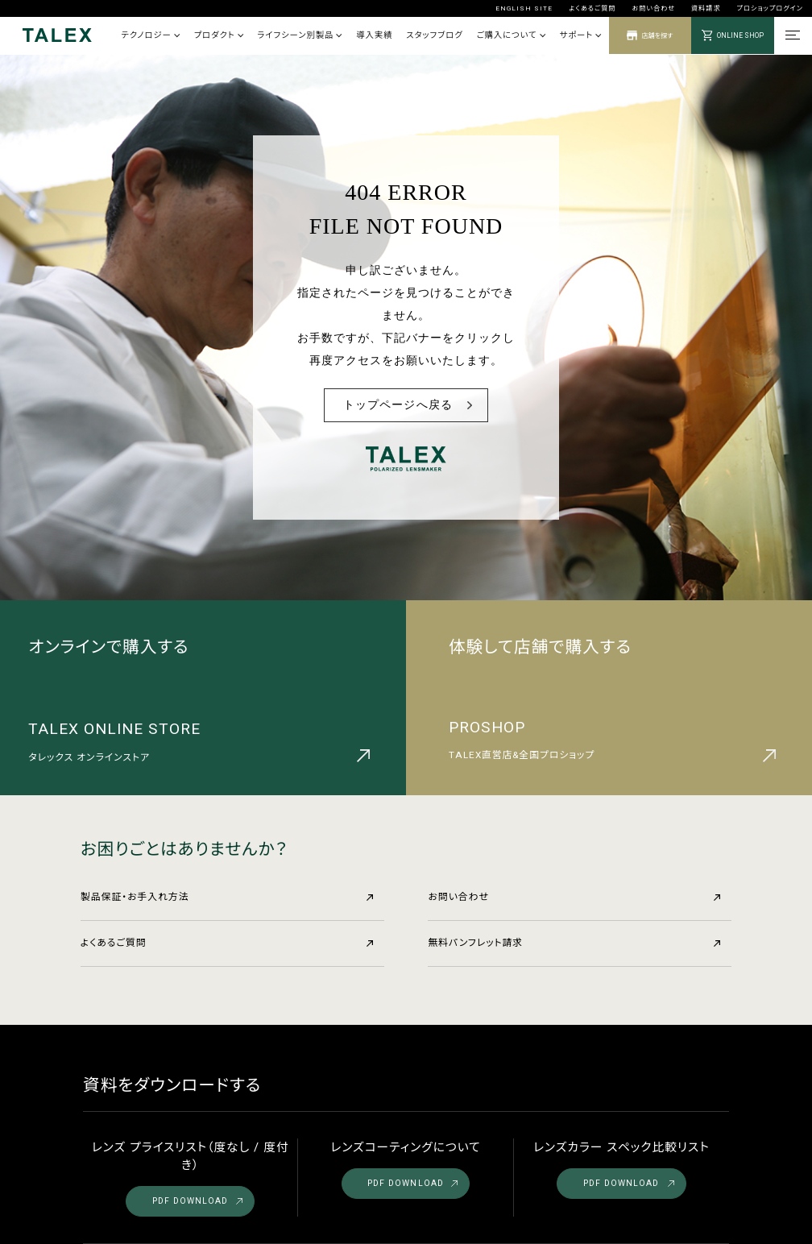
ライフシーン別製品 (299, 35)
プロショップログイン (770, 8)
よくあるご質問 (592, 8)
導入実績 (374, 35)
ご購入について (510, 35)
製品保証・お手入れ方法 (227, 896)
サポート (580, 35)
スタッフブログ (434, 35)
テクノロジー (150, 35)
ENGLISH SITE (524, 8)
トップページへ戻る (397, 405)
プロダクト (218, 35)
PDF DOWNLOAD (197, 1201)
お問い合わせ (653, 8)
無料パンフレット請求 (574, 942)
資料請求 (705, 8)
